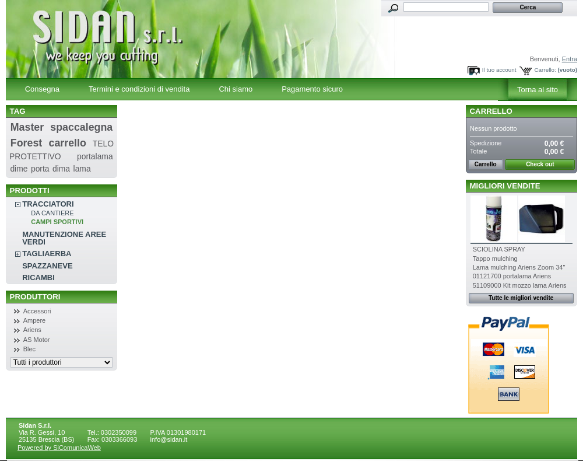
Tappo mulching (495, 258)
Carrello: (545, 70)
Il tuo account (499, 70)
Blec (29, 348)
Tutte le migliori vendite (521, 298)
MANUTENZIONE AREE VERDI (64, 238)
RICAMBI (38, 277)
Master (27, 127)
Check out (540, 164)
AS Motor (36, 339)
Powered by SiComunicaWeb (59, 447)
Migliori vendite (505, 185)
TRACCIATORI (47, 204)
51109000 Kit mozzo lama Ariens (520, 285)
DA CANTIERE (52, 212)
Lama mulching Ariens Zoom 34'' (519, 267)
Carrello (491, 111)
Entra (569, 58)
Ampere (34, 320)
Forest (26, 143)
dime (18, 168)
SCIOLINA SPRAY (499, 249)
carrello (67, 143)
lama (82, 168)
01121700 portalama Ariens (512, 276)
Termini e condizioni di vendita (139, 89)
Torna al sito (537, 89)
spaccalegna (81, 127)
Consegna (42, 89)
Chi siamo (235, 89)
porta (40, 168)
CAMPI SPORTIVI (57, 221)
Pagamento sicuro (312, 89)
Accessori (37, 311)
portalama (95, 156)
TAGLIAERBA (46, 253)
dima (61, 168)
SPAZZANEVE (47, 265)
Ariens (32, 329)
